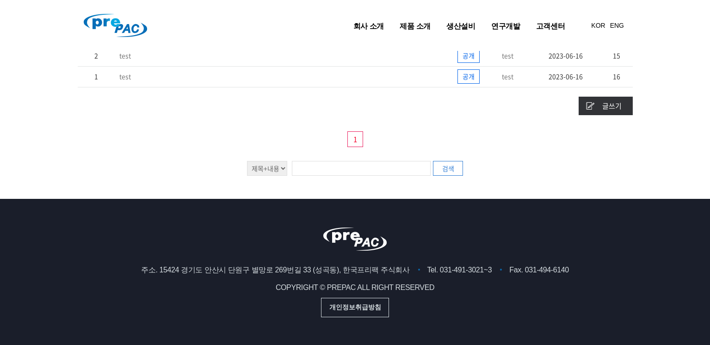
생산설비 (460, 26)
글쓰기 (612, 106)
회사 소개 (368, 26)
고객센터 (550, 26)
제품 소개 (415, 26)
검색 (448, 168)
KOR (598, 25)
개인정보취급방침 (355, 307)
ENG (617, 25)
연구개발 (505, 26)
